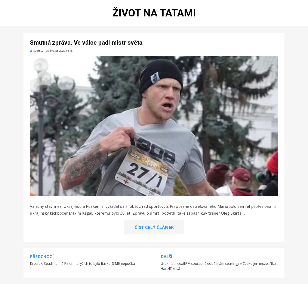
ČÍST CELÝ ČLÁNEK (154, 227)
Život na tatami (154, 13)
